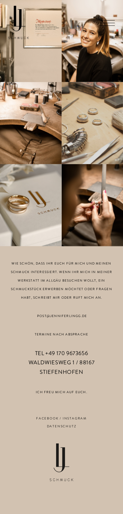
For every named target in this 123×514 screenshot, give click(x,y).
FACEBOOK (47, 418)
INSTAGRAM (75, 418)
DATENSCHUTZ (61, 426)
